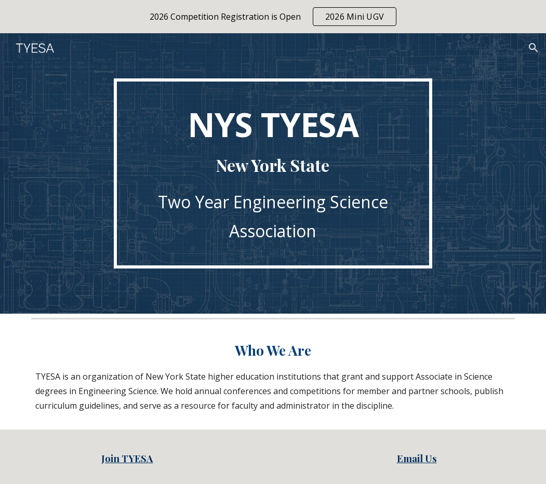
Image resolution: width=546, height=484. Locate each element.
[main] (273, 173)
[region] (273, 16)
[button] (533, 47)
